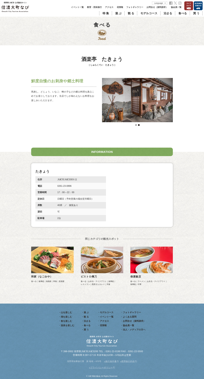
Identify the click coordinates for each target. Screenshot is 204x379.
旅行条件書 (111, 361)
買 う (196, 13)
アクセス (109, 7)
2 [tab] (138, 125)
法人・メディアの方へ (134, 329)
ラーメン (141, 281)
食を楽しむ (66, 321)
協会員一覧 (176, 7)
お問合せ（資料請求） (157, 7)
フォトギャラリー (134, 7)
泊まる (168, 13)
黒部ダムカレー (98, 284)
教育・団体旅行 (94, 7)
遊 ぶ (118, 13)
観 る (131, 13)
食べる (182, 13)
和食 (55, 281)
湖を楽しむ (66, 317)
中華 (139, 284)
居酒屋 (61, 281)
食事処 (41, 281)
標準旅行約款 (128, 361)
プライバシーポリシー (101, 367)
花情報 (120, 7)
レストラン (85, 284)
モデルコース (148, 13)
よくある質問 (129, 317)
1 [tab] (136, 125)
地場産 (48, 281)
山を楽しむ (66, 312)
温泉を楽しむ (67, 325)
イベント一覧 (77, 7)
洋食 (108, 284)
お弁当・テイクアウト (97, 281)
